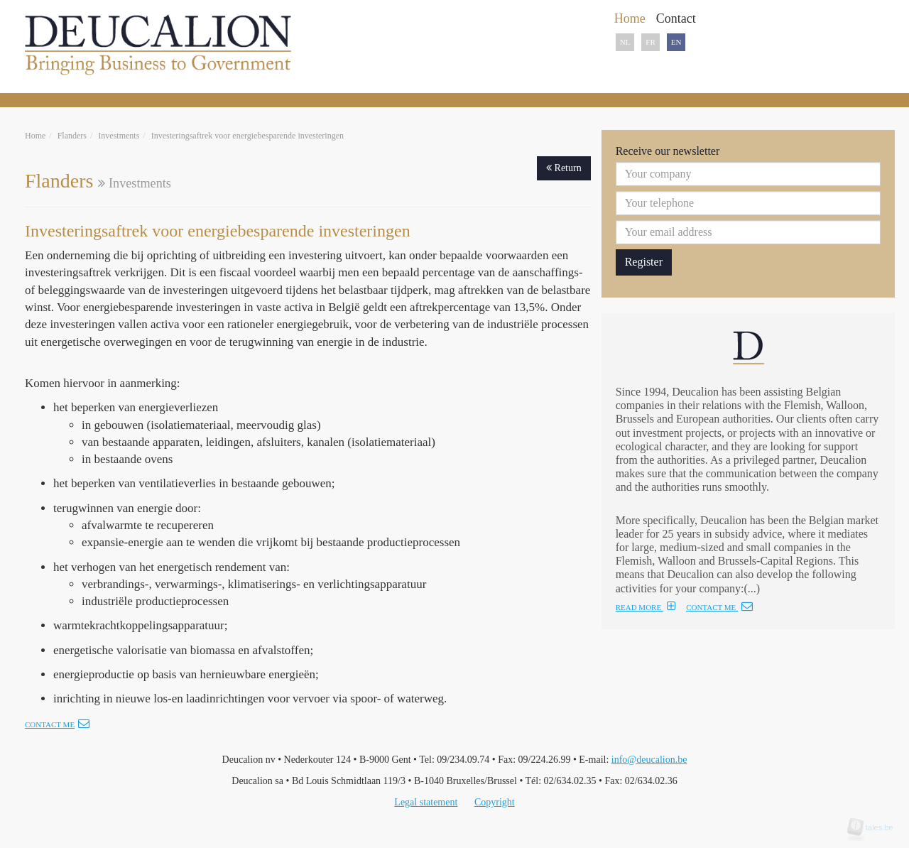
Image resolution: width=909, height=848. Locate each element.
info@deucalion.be (649, 759)
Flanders (72, 136)
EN (676, 42)
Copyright (494, 802)
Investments (118, 136)
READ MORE (646, 607)
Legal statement (425, 802)
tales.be (875, 827)
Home (35, 136)
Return (564, 168)
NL (625, 42)
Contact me (57, 724)
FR (650, 42)
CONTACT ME (719, 607)
